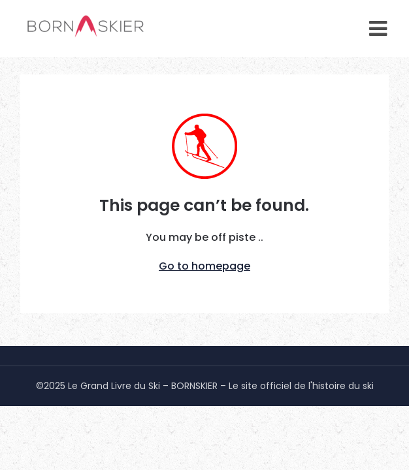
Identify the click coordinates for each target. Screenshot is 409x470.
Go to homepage (204, 266)
